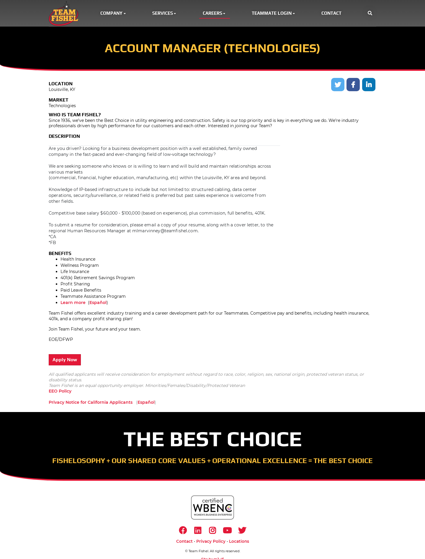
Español (98, 303)
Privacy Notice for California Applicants (91, 403)
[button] (370, 14)
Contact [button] (331, 13)
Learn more (73, 303)
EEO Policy (60, 392)
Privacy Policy (210, 542)
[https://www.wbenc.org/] (212, 508)
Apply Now (65, 360)
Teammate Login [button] (274, 13)
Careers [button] (214, 13)
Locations (239, 542)
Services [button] (164, 13)
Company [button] (113, 13)
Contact (184, 542)
